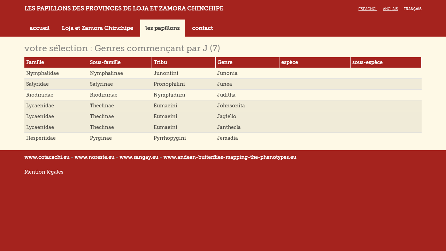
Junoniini (166, 73)
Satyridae (37, 84)
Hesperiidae (41, 138)
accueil (39, 28)
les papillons (162, 28)
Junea (224, 84)
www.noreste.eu (94, 157)
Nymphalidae (42, 73)
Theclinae (102, 105)
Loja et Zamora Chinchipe (97, 28)
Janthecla (229, 127)
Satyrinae (101, 84)
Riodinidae (39, 95)
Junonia (227, 73)
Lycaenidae (40, 105)
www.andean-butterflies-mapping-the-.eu (229, 157)
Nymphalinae (106, 73)
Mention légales (43, 172)
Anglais (390, 9)
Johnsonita (231, 105)
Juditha (226, 95)
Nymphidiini (169, 95)
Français (412, 9)
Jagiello (226, 116)
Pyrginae (101, 138)
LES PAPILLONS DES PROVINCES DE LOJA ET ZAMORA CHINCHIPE (123, 8)
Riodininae (103, 95)
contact (202, 28)
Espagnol (368, 9)
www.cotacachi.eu (46, 157)
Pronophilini (169, 84)
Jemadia (227, 138)
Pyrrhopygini (170, 138)
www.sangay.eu (139, 157)
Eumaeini (165, 105)
